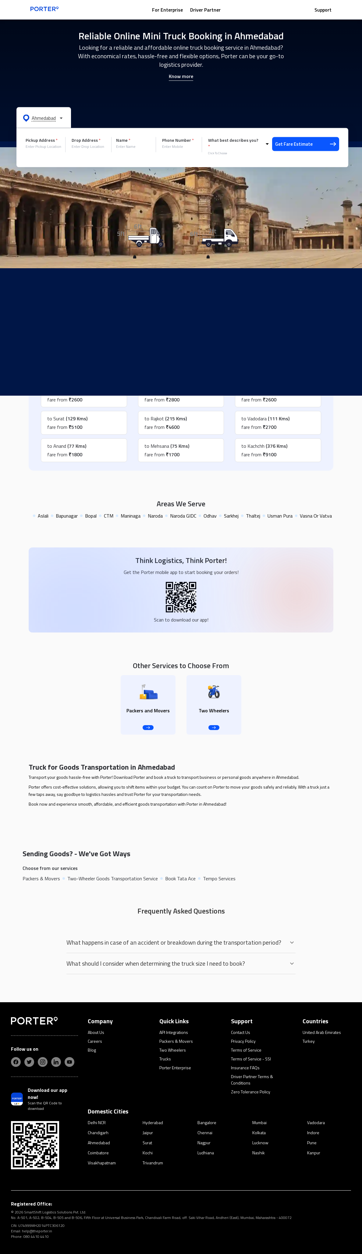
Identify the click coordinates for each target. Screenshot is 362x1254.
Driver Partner (205, 9)
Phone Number (178, 140)
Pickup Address (42, 140)
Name (123, 140)
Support (323, 9)
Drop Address (86, 140)
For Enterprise (167, 9)
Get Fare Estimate (305, 144)
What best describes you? (233, 143)
